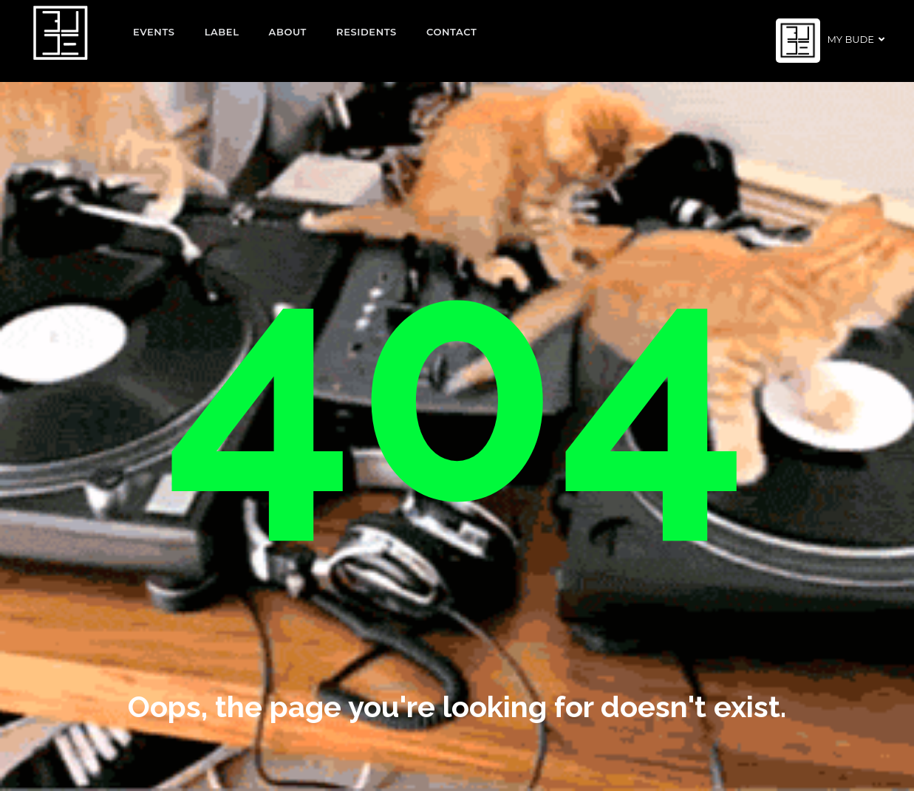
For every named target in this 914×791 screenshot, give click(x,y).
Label (222, 32)
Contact (451, 32)
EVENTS (154, 32)
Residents (366, 32)
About (288, 32)
